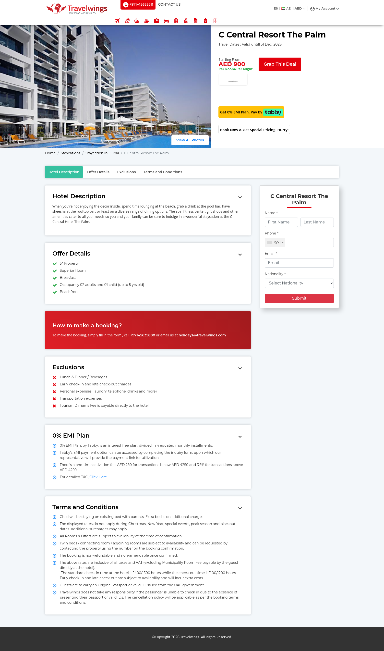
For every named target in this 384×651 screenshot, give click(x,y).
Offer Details (98, 172)
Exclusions (126, 172)
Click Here (97, 477)
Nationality (275, 274)
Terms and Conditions (163, 172)
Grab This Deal (280, 64)
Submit (299, 298)
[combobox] (275, 242)
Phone (271, 233)
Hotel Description (63, 172)
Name (271, 213)
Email (271, 253)
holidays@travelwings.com (202, 335)
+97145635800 (142, 335)
